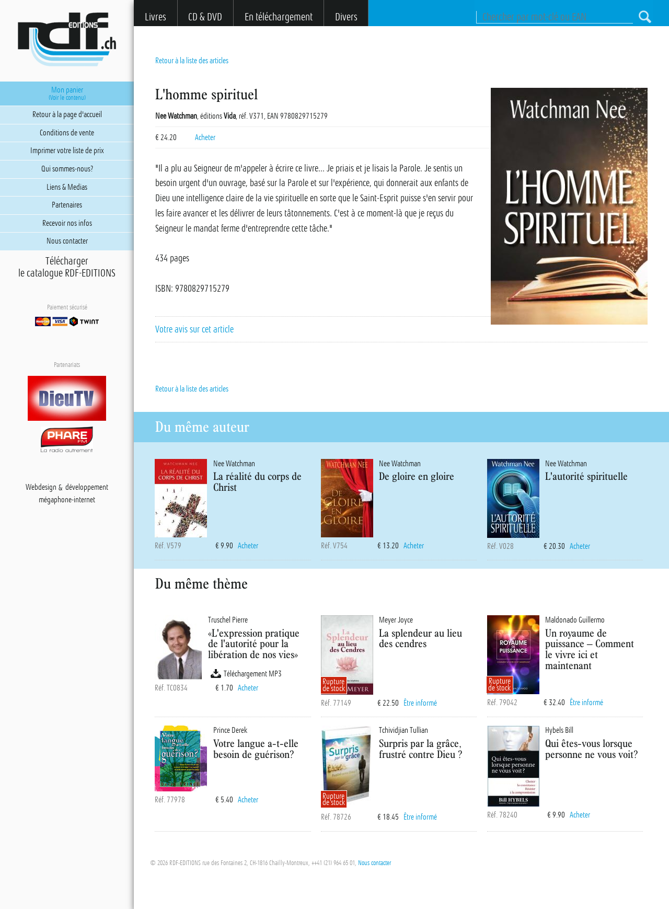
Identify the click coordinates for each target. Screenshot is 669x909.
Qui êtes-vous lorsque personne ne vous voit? (591, 748)
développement (86, 487)
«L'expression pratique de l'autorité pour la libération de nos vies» (253, 644)
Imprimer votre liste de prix (67, 150)
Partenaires (67, 205)
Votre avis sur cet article (194, 329)
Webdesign (41, 487)
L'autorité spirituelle (586, 476)
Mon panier (67, 93)
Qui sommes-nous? (67, 169)
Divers (346, 17)
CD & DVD (205, 17)
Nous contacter (374, 863)
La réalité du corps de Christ (257, 481)
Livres (155, 17)
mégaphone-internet (67, 500)
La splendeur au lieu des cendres (420, 638)
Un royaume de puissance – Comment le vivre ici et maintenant (589, 649)
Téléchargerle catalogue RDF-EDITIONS (67, 267)
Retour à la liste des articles (191, 60)
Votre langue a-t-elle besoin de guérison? (255, 748)
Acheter (205, 137)
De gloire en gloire (416, 476)
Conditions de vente (67, 132)
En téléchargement (279, 17)
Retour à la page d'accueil (67, 114)
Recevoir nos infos (67, 223)
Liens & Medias (67, 187)
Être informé (420, 703)
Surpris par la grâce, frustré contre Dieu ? (420, 748)
